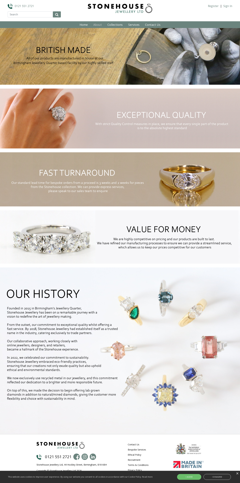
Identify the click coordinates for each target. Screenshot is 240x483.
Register (213, 6)
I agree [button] (194, 477)
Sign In (227, 6)
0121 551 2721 (24, 6)
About (97, 25)
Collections (115, 25)
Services (133, 25)
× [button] (237, 473)
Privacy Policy (135, 470)
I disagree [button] (213, 477)
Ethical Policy (134, 454)
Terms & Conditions (138, 465)
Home (84, 25)
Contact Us (152, 25)
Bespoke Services (137, 449)
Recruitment (134, 459)
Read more (147, 476)
